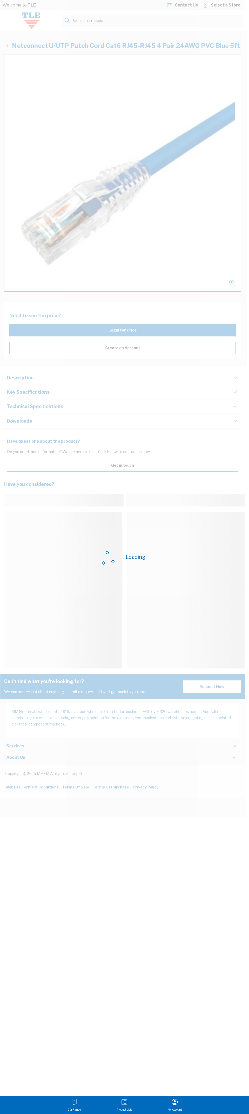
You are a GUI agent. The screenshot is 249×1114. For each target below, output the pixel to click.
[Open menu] (74, 1105)
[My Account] (175, 1105)
